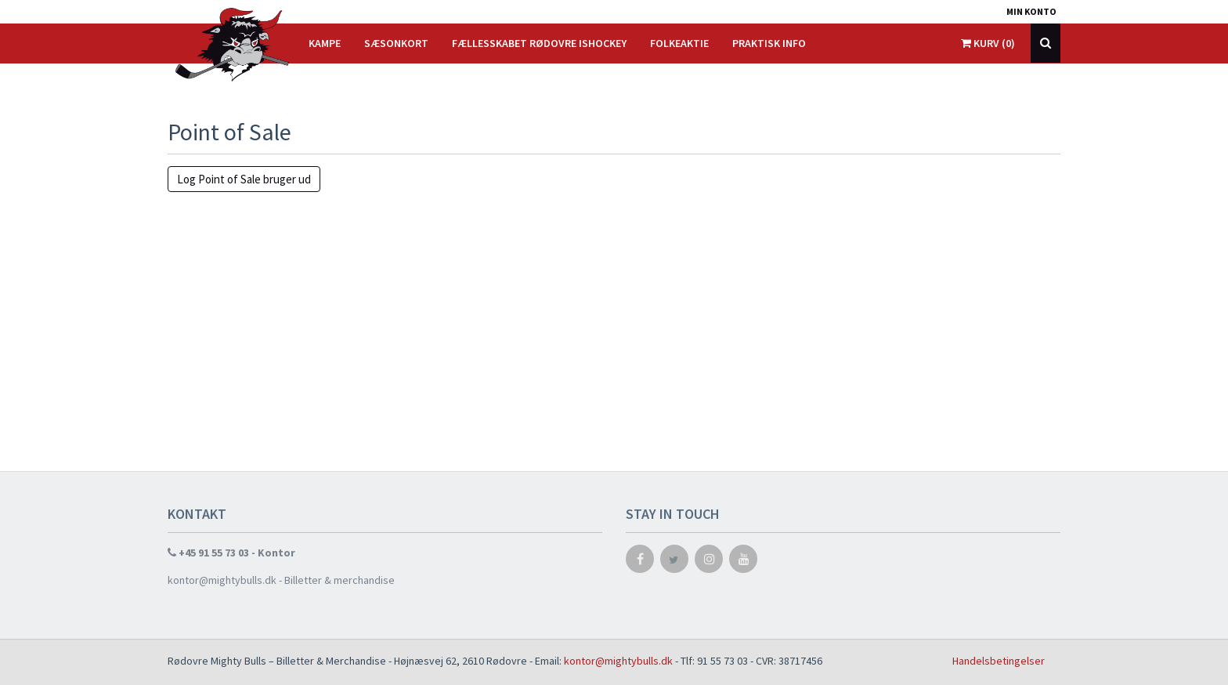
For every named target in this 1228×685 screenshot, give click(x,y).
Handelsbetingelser (998, 661)
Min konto (1031, 11)
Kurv (988, 43)
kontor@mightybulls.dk (618, 661)
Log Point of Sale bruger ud (244, 179)
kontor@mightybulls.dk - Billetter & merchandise (281, 580)
